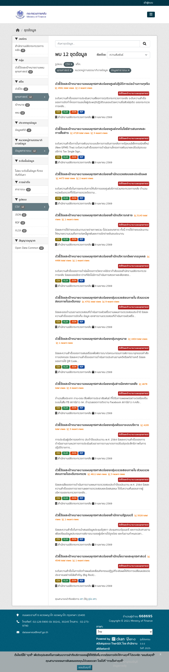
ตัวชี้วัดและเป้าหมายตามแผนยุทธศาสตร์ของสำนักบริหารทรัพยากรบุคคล (100, 256)
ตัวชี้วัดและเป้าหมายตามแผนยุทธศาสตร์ (133, 93)
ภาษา (99, 627)
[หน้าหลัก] (18, 30)
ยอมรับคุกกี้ (85, 667)
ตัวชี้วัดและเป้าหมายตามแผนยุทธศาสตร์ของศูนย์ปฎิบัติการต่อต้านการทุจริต (102, 83)
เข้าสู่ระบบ (148, 3)
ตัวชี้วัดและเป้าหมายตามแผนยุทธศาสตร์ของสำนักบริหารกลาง (94, 215)
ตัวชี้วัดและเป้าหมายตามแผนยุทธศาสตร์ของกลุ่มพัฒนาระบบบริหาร (97, 425)
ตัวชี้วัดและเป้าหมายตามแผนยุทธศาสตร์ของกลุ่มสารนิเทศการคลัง (96, 383)
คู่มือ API (92, 599)
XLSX (65, 112)
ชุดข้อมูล (30, 30)
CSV (58, 112)
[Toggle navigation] (151, 14)
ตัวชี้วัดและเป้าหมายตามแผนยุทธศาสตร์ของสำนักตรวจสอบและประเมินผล (101, 174)
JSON (74, 112)
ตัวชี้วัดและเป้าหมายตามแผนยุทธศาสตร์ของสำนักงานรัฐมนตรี (94, 515)
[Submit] (145, 43)
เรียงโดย (101, 55)
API (81, 599)
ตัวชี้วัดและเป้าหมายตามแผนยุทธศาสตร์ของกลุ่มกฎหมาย (91, 338)
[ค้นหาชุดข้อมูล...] (97, 43)
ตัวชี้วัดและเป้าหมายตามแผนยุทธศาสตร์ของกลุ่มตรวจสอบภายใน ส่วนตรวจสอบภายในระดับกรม (102, 299)
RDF (81, 112)
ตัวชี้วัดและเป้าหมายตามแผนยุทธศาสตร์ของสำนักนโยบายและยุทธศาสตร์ (101, 556)
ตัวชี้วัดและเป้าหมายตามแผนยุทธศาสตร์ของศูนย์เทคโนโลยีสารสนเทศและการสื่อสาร (100, 131)
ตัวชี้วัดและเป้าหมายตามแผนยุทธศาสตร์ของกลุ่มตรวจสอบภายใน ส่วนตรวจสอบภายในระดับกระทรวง (102, 472)
